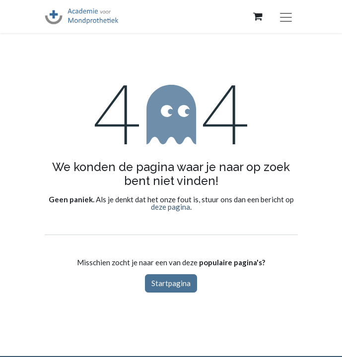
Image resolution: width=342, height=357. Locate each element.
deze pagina (170, 206)
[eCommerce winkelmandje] (258, 16)
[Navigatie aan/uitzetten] (286, 16)
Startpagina (171, 283)
